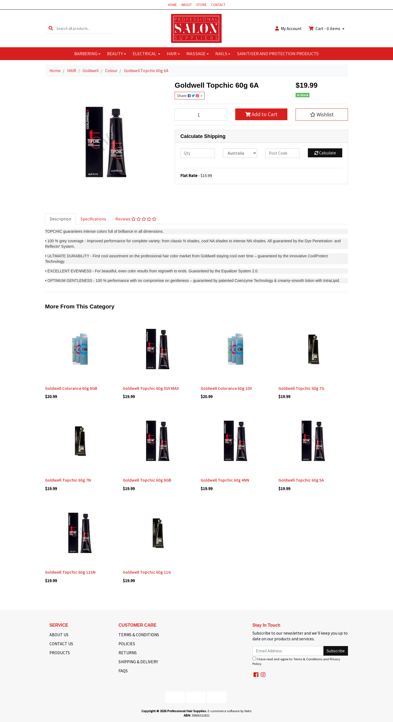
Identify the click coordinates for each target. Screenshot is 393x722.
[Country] (240, 153)
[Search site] (50, 28)
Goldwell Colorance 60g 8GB (71, 388)
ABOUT (186, 4)
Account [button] (288, 28)
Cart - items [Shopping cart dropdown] (325, 28)
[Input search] (84, 28)
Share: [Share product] (188, 95)
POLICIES (126, 643)
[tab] (60, 219)
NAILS (221, 53)
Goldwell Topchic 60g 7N (68, 480)
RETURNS (127, 652)
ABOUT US (59, 634)
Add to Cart (261, 114)
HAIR (172, 53)
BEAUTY (115, 53)
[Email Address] (288, 651)
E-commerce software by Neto (230, 711)
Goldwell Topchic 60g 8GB (147, 480)
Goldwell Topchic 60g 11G (147, 572)
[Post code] (282, 153)
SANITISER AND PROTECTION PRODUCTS (278, 53)
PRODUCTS (59, 652)
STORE (201, 4)
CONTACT (218, 4)
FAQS (123, 670)
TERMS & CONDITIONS (138, 634)
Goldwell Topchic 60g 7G (301, 388)
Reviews (135, 219)
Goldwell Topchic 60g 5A (301, 480)
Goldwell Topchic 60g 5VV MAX (151, 388)
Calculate (325, 152)
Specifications (93, 219)
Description (60, 219)
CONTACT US (61, 643)
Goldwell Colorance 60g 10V (226, 388)
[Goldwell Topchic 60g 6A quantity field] (201, 114)
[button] (322, 114)
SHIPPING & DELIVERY (138, 661)
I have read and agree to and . (296, 661)
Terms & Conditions (307, 659)
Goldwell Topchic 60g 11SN (70, 572)
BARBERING (85, 53)
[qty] (197, 153)
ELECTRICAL (145, 53)
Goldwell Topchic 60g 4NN (225, 480)
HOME (172, 4)
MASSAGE (196, 53)
